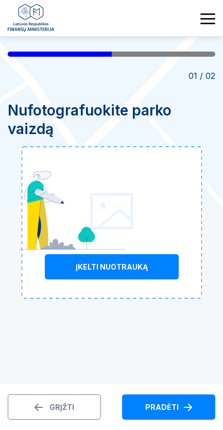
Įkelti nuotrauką (112, 266)
